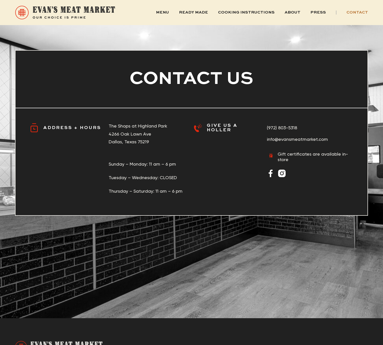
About (292, 13)
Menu (162, 13)
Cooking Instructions (246, 13)
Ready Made (193, 13)
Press (318, 13)
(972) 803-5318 (282, 127)
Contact (357, 13)
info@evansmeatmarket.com (297, 139)
